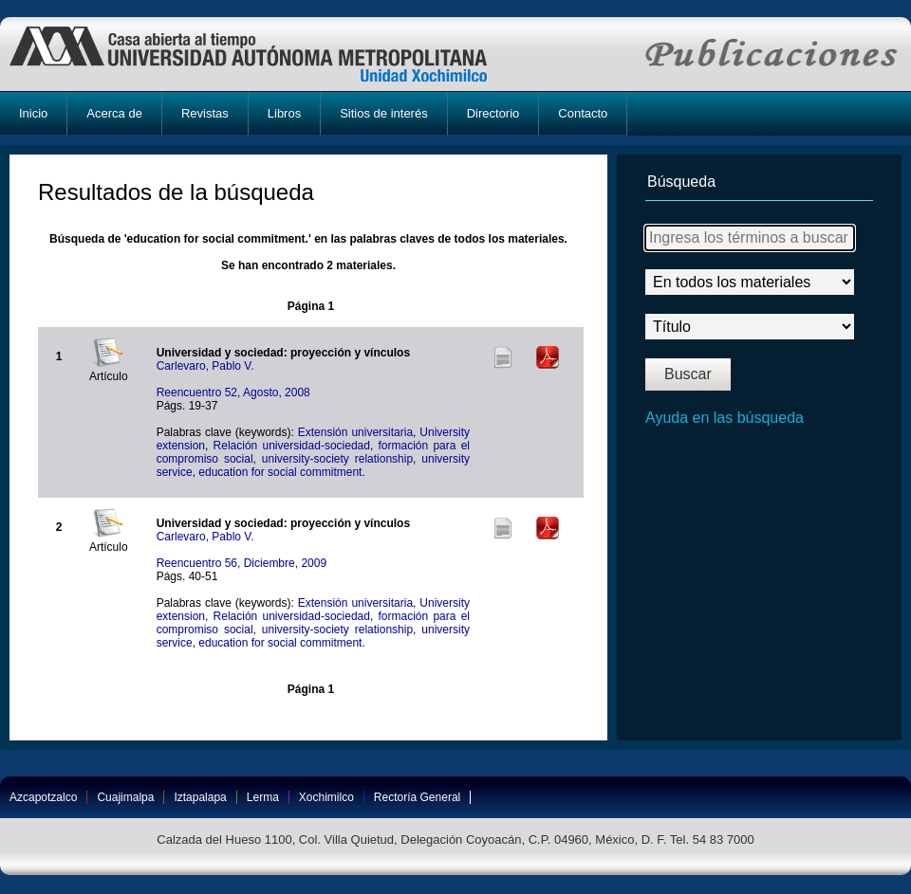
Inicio (33, 113)
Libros (284, 113)
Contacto (582, 113)
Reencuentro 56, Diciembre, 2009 (241, 563)
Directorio (493, 113)
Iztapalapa (200, 797)
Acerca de (114, 113)
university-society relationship (337, 458)
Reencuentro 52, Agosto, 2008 (233, 392)
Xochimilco (326, 797)
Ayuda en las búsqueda (724, 418)
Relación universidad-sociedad (292, 445)
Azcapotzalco (43, 797)
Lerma (263, 797)
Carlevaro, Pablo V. (205, 366)
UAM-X (266, 54)
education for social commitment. (281, 472)
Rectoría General (417, 797)
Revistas (205, 113)
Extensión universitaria (355, 432)
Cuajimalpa (125, 797)
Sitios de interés (384, 113)
